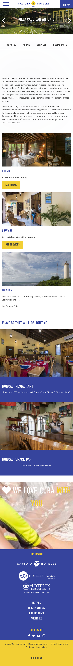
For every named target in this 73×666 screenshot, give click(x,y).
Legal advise (41, 647)
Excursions (36, 613)
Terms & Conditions (59, 644)
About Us (9, 644)
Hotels (36, 603)
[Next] (69, 20)
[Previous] (4, 20)
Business (30, 647)
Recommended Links (37, 644)
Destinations (36, 608)
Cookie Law (21, 644)
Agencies (36, 618)
